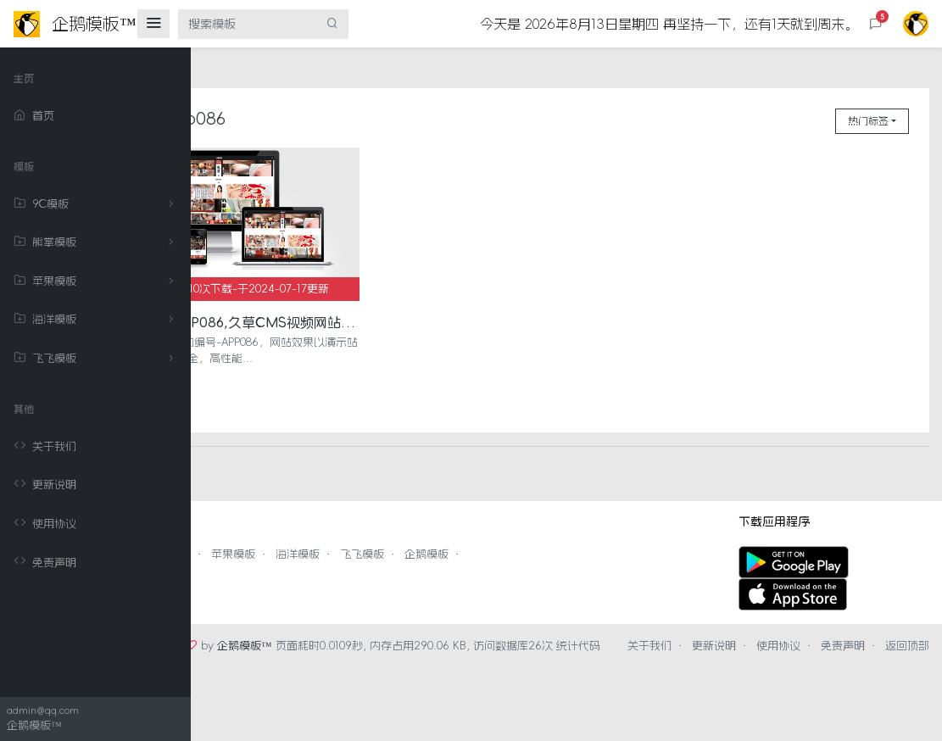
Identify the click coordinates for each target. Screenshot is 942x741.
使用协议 (45, 524)
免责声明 (45, 562)
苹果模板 (97, 281)
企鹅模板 (540, 534)
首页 (34, 116)
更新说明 (45, 485)
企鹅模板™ (358, 626)
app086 (309, 118)
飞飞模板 (97, 358)
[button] (875, 24)
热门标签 (868, 121)
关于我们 (45, 446)
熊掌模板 (97, 242)
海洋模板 (97, 319)
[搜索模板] (247, 24)
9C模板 (97, 204)
